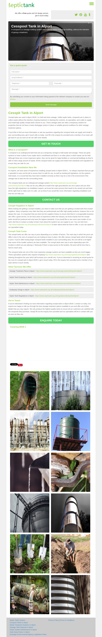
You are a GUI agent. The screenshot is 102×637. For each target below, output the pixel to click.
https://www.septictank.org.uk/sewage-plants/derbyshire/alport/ (59, 271)
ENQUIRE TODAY (51, 320)
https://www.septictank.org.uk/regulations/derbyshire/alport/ (57, 296)
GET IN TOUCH (50, 143)
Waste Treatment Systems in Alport (23, 625)
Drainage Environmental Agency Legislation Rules (28, 634)
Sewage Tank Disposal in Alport (21, 627)
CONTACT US (51, 199)
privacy (12, 99)
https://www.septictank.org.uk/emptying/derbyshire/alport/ (54, 277)
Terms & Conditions (67, 620)
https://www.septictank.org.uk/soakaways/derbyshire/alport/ (52, 290)
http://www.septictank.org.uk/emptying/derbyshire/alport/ (65, 255)
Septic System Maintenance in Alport (23, 630)
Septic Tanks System (17, 620)
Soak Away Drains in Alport (20, 632)
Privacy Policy (53, 620)
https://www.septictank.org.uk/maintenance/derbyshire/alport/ (58, 283)
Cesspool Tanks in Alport (19, 623)
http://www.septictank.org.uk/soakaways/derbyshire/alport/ (30, 224)
